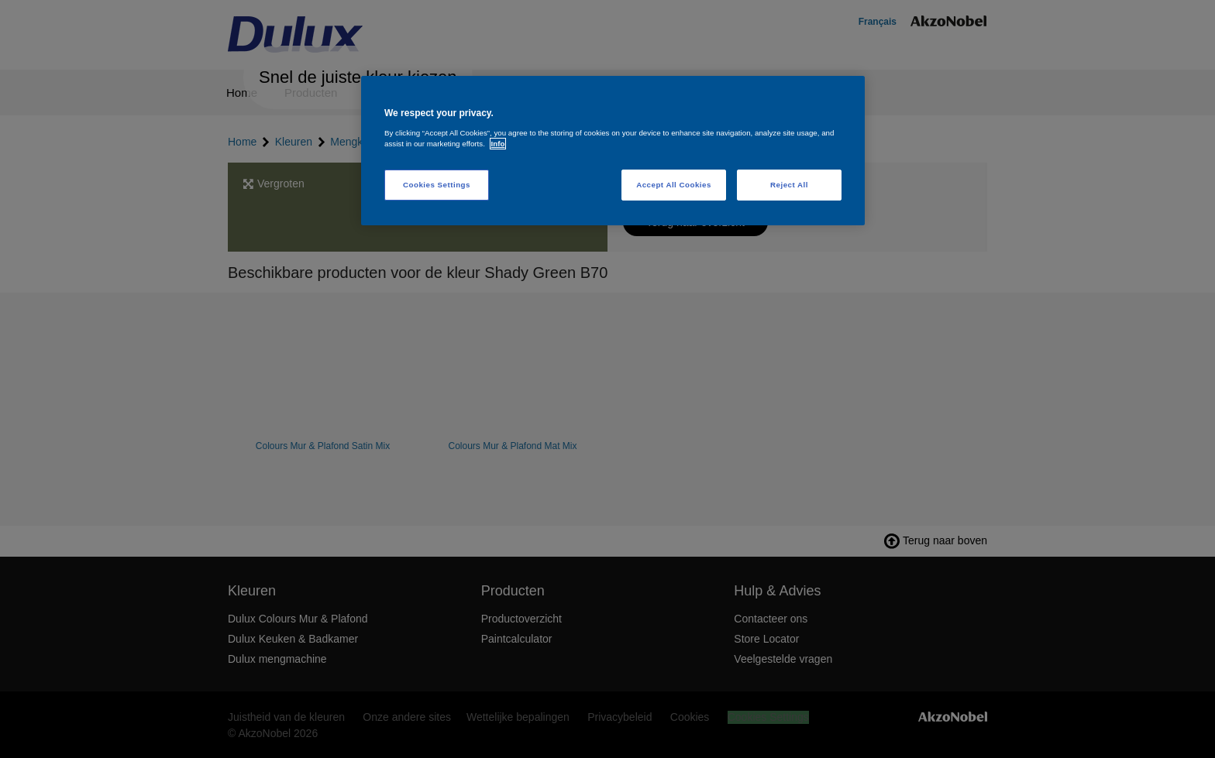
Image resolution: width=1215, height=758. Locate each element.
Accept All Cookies (673, 184)
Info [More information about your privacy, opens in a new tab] (498, 143)
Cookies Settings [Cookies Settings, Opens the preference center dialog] (436, 184)
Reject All (789, 184)
